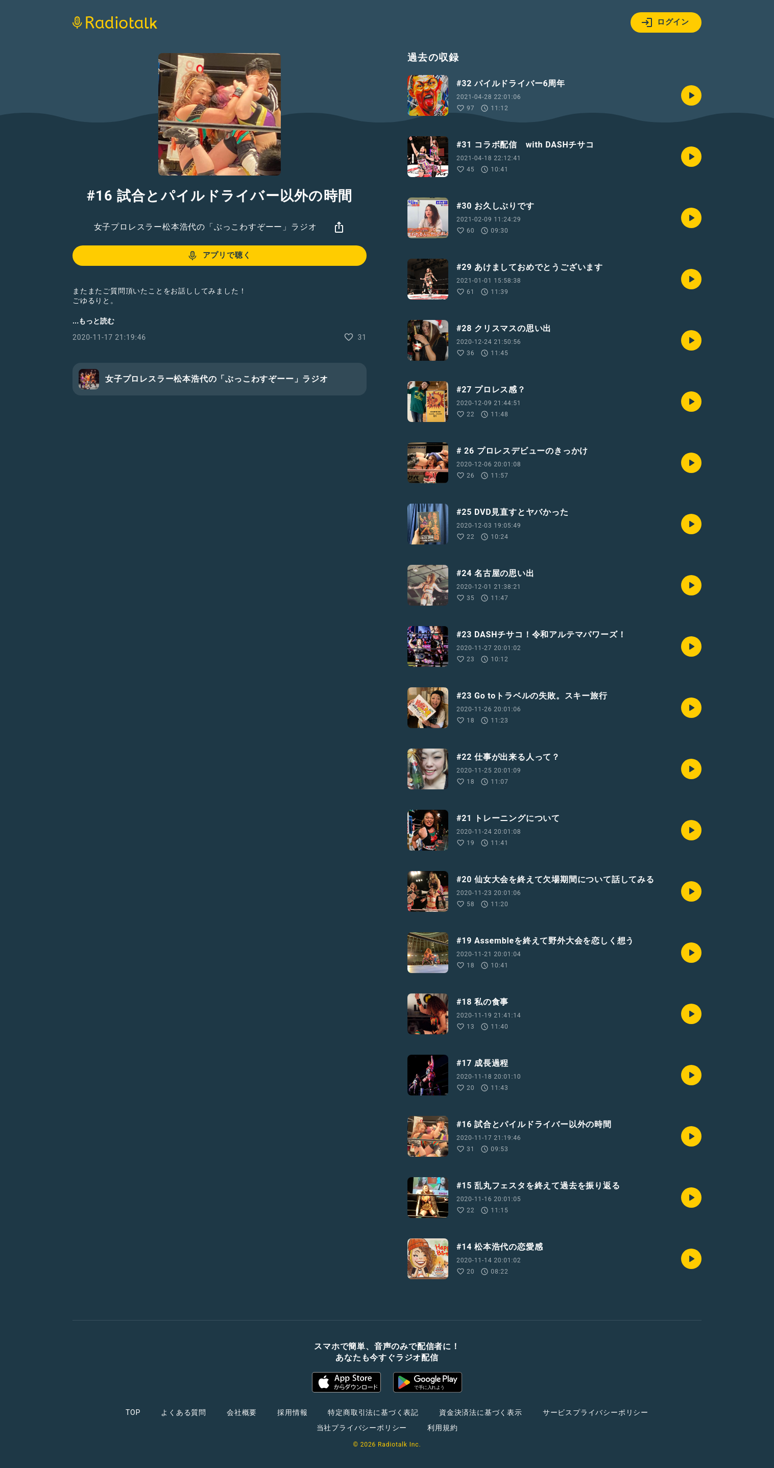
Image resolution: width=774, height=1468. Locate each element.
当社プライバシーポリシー (362, 1428)
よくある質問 (183, 1412)
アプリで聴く (218, 256)
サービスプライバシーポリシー (595, 1412)
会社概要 (242, 1412)
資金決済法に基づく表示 (480, 1412)
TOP (133, 1412)
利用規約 (442, 1428)
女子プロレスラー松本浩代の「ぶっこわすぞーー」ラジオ (205, 227)
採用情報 (292, 1412)
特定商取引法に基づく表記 (373, 1412)
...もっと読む (93, 321)
